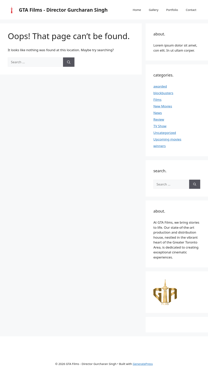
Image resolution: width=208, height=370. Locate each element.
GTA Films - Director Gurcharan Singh (63, 9)
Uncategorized (164, 132)
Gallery (153, 10)
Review (158, 119)
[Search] (68, 62)
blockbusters (163, 93)
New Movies (162, 106)
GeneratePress (143, 364)
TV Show (159, 126)
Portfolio (172, 10)
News (157, 113)
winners (159, 146)
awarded (160, 86)
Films (157, 99)
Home (137, 10)
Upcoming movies (167, 139)
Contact (191, 10)
